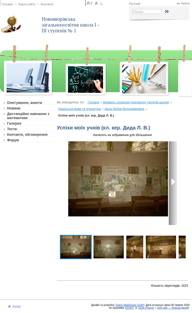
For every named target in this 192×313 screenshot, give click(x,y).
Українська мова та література (79, 109)
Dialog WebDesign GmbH (130, 305)
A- (101, 4)
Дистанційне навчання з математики (28, 116)
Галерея (14, 123)
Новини (13, 108)
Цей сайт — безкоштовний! (173, 307)
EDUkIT (129, 307)
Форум (13, 140)
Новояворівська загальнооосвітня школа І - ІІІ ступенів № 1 (70, 24)
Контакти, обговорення (27, 134)
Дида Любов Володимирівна (125, 109)
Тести (12, 129)
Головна (7, 4)
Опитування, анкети (24, 103)
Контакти (47, 4)
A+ (89, 3)
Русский (134, 4)
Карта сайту (26, 4)
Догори (16, 306)
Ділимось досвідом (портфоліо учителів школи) (136, 102)
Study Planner (146, 307)
